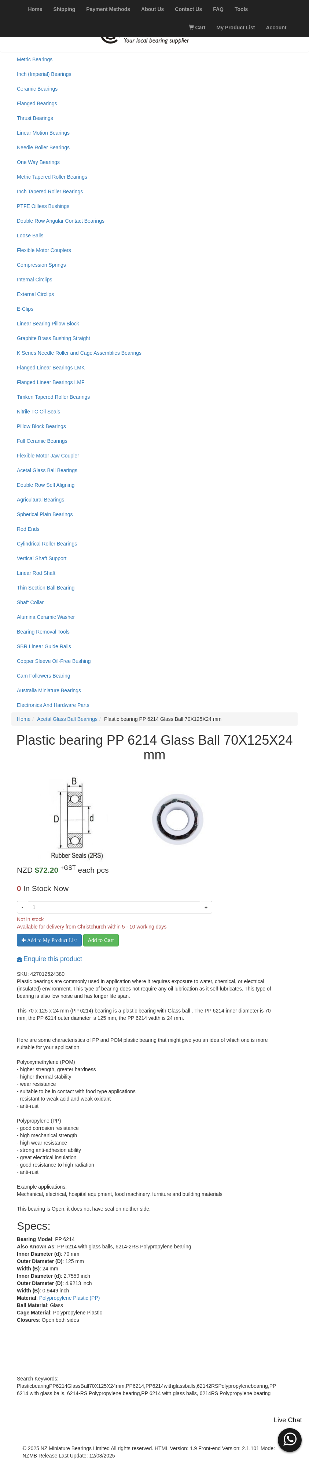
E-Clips (25, 309)
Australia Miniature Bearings (49, 690)
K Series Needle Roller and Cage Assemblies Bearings (79, 353)
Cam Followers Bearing (43, 676)
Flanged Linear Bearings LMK (51, 368)
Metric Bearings (34, 59)
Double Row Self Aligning (45, 485)
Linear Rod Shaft (36, 573)
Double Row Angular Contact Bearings (60, 221)
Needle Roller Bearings (43, 147)
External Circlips (35, 294)
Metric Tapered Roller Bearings (52, 177)
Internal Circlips (34, 279)
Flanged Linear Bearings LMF (50, 382)
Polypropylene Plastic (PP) (69, 1298)
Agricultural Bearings (40, 500)
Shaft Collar (30, 602)
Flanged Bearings (37, 103)
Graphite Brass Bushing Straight (53, 338)
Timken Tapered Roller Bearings (53, 397)
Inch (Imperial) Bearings (44, 74)
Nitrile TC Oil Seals (38, 412)
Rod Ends (28, 529)
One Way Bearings (38, 162)
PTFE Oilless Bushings (43, 206)
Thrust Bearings (35, 118)
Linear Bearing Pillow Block (48, 323)
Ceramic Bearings (37, 89)
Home (23, 719)
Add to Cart (101, 940)
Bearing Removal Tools (43, 632)
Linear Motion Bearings (43, 133)
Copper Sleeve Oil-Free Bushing (54, 661)
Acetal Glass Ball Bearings (47, 470)
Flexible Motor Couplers (44, 250)
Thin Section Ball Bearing (45, 588)
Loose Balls (30, 235)
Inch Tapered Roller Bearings (50, 191)
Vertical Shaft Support (41, 558)
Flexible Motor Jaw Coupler (48, 456)
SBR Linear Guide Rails (44, 646)
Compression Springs (41, 265)
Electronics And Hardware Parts (53, 705)
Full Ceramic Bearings (42, 441)
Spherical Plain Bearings (45, 514)
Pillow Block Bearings (41, 426)
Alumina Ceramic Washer (46, 617)
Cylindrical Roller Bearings (47, 544)
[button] (290, 1439)
